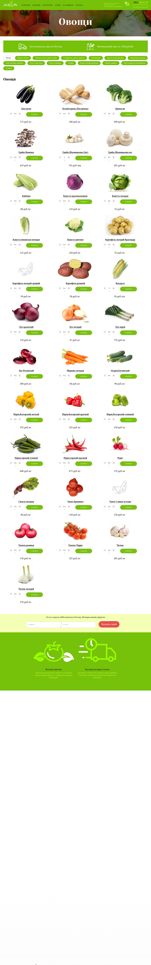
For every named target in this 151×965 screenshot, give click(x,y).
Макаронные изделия (137, 58)
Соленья (9, 68)
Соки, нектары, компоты (14, 63)
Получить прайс (109, 624)
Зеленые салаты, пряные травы (46, 58)
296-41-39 (141, 2)
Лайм (10, 3)
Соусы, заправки (55, 63)
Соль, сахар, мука (36, 63)
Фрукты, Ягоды (23, 58)
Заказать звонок (140, 6)
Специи (70, 63)
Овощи (8, 58)
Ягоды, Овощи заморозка (89, 63)
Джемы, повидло (111, 63)
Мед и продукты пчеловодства (134, 63)
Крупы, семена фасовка (115, 58)
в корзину (34, 114)
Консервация (95, 58)
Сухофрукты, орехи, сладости (74, 58)
